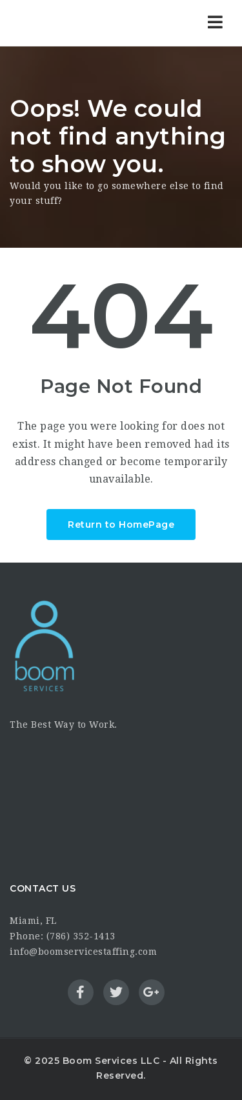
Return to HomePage (121, 524)
